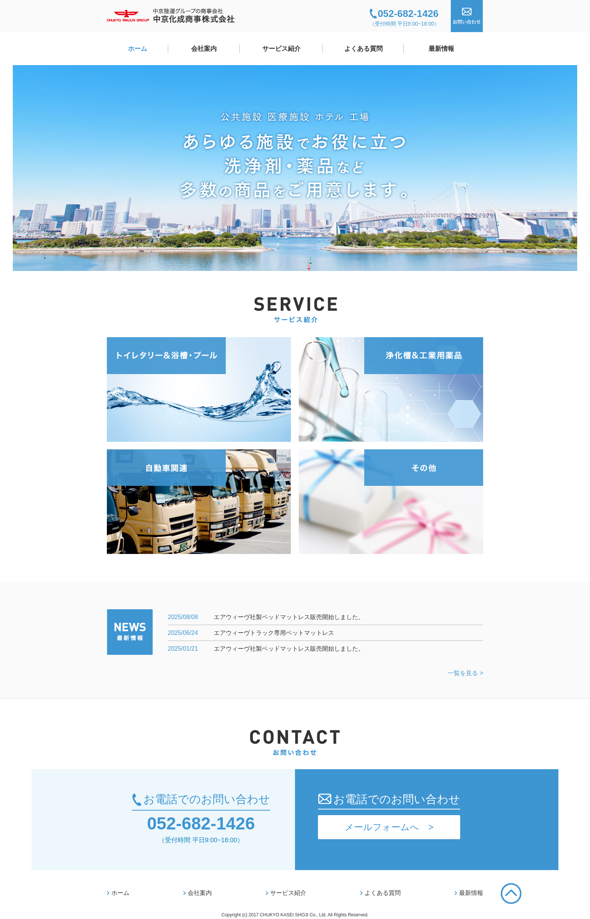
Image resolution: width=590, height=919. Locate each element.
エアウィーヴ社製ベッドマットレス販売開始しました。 (289, 617)
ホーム (137, 48)
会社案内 (204, 48)
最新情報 (441, 48)
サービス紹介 (281, 48)
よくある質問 (363, 48)
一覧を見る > (465, 673)
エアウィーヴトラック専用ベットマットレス (274, 633)
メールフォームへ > (389, 827)
